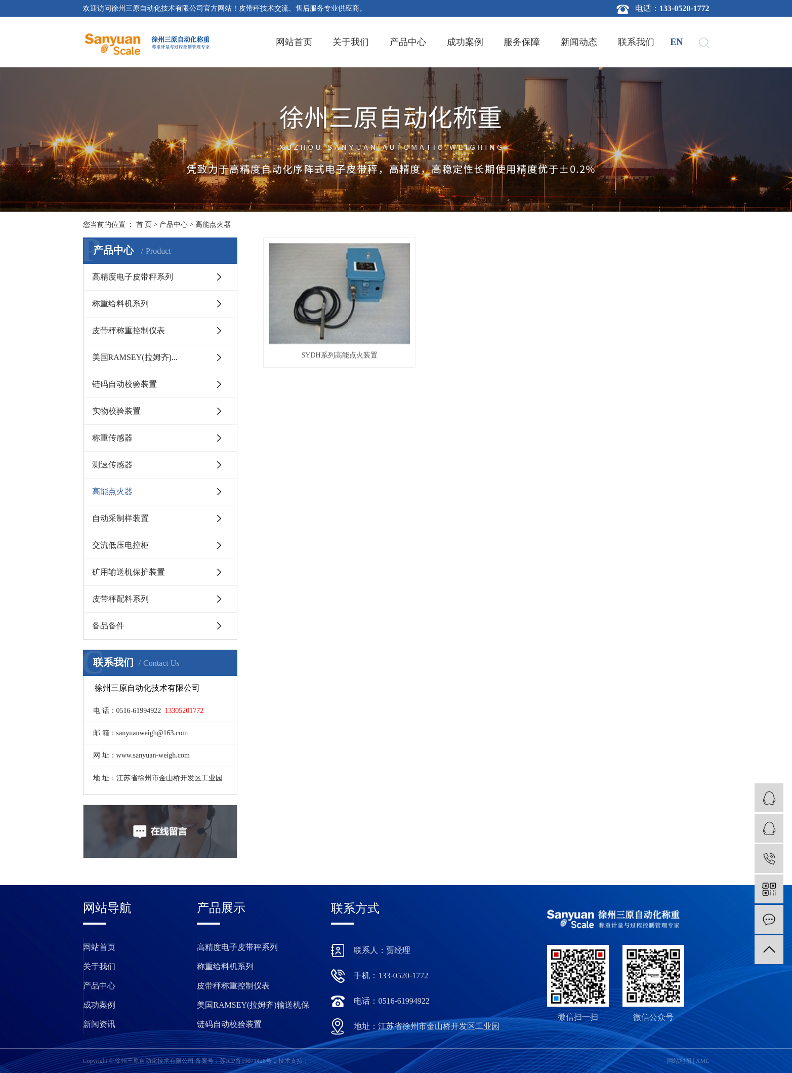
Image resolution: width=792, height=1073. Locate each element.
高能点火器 (213, 224)
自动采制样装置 (120, 518)
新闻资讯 (99, 1024)
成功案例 (465, 42)
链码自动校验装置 (124, 384)
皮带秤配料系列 (120, 598)
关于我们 (350, 42)
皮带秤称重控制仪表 (128, 330)
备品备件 (108, 625)
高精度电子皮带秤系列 (132, 276)
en (676, 42)
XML (703, 1060)
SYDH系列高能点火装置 (333, 346)
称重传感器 (112, 437)
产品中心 (408, 42)
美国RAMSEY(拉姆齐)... (135, 357)
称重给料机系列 (120, 303)
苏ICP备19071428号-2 (248, 1060)
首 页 (144, 224)
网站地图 (679, 1060)
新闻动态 (579, 42)
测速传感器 (112, 464)
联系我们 (636, 42)
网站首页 (294, 42)
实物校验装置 (116, 411)
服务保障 (522, 42)
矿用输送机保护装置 (128, 572)
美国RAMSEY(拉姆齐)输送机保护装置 (253, 1008)
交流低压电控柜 (120, 545)
